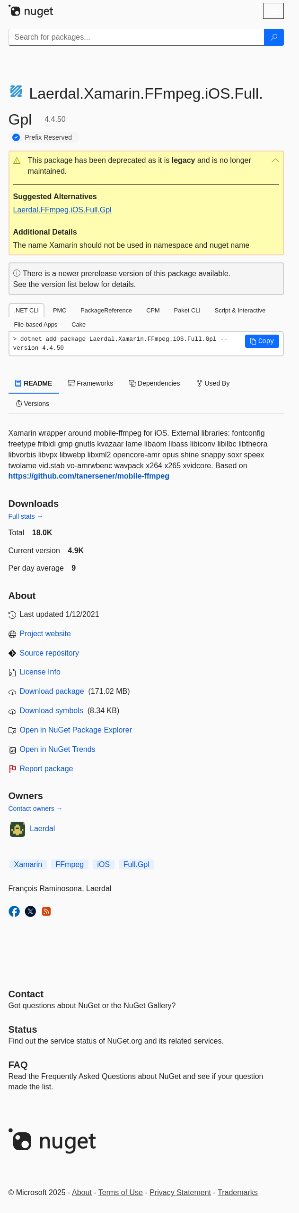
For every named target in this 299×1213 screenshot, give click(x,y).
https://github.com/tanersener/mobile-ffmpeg (89, 476)
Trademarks (238, 1192)
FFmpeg (70, 864)
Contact (26, 994)
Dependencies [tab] (154, 383)
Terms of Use (120, 1192)
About (82, 1192)
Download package (52, 691)
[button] (146, 166)
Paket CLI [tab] (187, 310)
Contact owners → (36, 808)
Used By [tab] (213, 383)
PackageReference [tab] (106, 310)
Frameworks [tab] (90, 383)
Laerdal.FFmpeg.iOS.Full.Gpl (62, 210)
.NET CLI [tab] (26, 310)
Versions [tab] (33, 403)
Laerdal (42, 829)
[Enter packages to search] (136, 37)
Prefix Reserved (48, 137)
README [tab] (34, 383)
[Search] (274, 37)
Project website (45, 634)
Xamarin (28, 864)
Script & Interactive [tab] (240, 310)
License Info (40, 672)
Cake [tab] (78, 324)
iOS (103, 864)
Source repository (49, 653)
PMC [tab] (59, 310)
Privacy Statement (180, 1192)
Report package (46, 769)
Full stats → (26, 516)
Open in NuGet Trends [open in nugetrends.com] (58, 749)
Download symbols (51, 711)
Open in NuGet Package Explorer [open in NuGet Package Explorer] (76, 730)
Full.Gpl (136, 864)
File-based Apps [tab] (36, 324)
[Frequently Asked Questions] (18, 1065)
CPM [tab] (152, 310)
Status (23, 1029)
